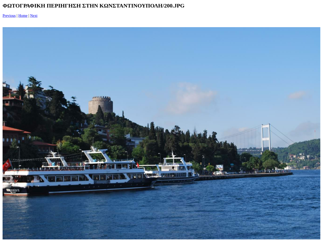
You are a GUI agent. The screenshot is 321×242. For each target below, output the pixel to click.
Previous (9, 16)
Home (22, 16)
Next (34, 16)
